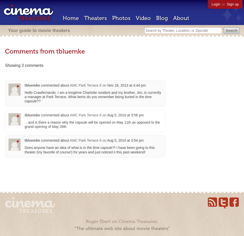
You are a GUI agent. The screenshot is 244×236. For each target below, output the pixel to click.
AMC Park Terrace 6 (86, 85)
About (181, 18)
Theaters (95, 18)
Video (143, 18)
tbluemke (32, 85)
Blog (162, 18)
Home (71, 18)
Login (216, 4)
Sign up (233, 4)
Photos (121, 18)
